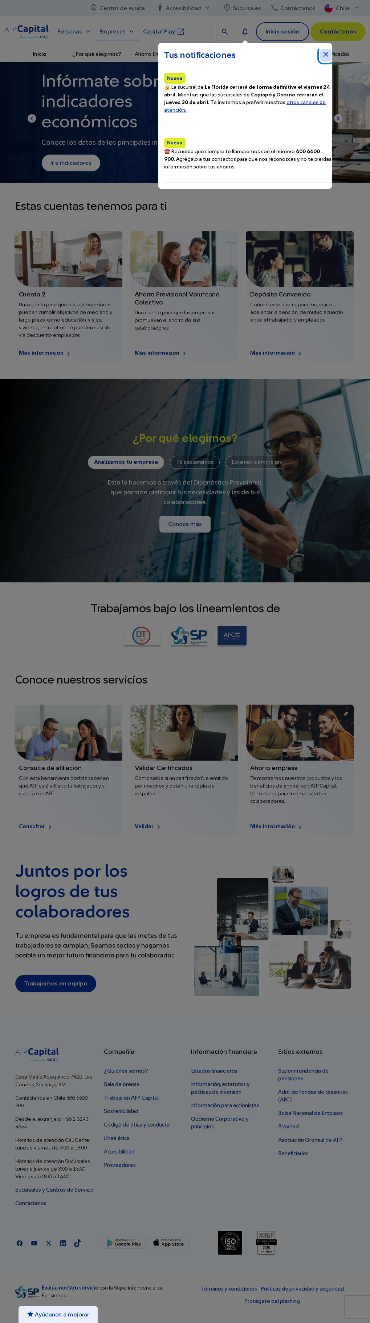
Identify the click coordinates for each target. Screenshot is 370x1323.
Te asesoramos (195, 462)
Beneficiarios (293, 1153)
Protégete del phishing (272, 1301)
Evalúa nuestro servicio (70, 1288)
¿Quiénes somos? (126, 1071)
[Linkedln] (63, 1242)
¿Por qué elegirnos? (96, 54)
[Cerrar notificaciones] (326, 55)
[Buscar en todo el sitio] (226, 31)
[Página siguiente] (338, 118)
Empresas (117, 31)
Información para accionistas (225, 1105)
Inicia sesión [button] (282, 32)
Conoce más (185, 524)
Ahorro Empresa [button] (154, 54)
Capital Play (164, 31)
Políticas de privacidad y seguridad (302, 1289)
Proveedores (120, 1165)
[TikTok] (77, 1242)
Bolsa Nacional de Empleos (310, 1113)
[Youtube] (34, 1242)
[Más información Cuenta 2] (68, 297)
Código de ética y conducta (137, 1125)
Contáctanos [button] (338, 32)
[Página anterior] (32, 118)
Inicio (39, 54)
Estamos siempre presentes (266, 462)
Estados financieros (214, 1071)
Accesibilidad (184, 8)
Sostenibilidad (121, 1111)
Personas (74, 31)
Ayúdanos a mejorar (58, 1314)
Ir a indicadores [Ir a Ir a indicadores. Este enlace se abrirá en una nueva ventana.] (71, 163)
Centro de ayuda (117, 8)
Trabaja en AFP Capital (131, 1098)
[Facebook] (19, 1242)
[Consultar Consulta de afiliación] (68, 770)
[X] (48, 1242)
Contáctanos (293, 8)
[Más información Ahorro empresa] (300, 770)
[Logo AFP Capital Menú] (26, 30)
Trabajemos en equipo (56, 984)
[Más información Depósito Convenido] (300, 297)
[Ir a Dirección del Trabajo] (142, 637)
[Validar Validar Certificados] (184, 770)
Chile (342, 8)
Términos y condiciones (229, 1289)
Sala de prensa (121, 1084)
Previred (288, 1126)
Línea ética (117, 1138)
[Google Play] (124, 1243)
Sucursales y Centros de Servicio (54, 1190)
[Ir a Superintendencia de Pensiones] (189, 637)
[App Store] (168, 1243)
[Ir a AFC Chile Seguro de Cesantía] (232, 637)
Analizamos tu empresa (126, 462)
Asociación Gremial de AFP (310, 1140)
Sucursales (242, 8)
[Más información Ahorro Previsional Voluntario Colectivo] (184, 297)
